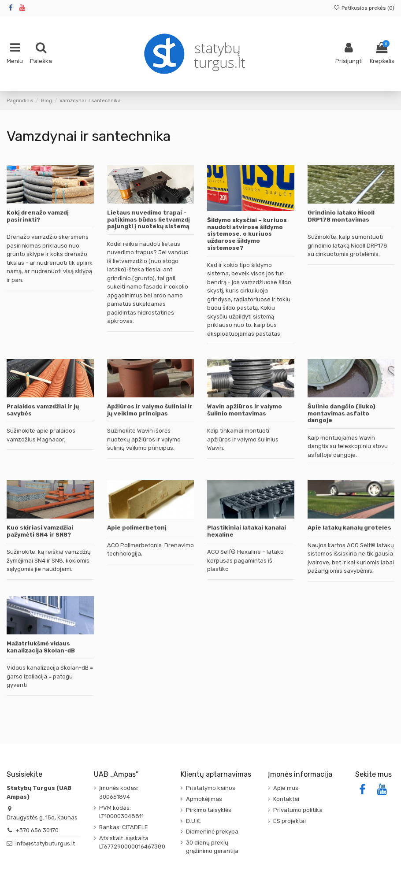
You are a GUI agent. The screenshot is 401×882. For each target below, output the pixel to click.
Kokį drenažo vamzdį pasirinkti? (38, 216)
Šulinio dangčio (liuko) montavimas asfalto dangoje (341, 413)
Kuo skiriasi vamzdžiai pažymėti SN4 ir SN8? (40, 531)
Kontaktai (286, 799)
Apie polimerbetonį (137, 527)
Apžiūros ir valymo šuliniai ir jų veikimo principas (150, 410)
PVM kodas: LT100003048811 (121, 812)
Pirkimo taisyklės (208, 810)
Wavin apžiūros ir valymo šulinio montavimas (244, 410)
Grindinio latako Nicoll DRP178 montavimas (341, 216)
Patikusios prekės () (364, 8)
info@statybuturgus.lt (45, 843)
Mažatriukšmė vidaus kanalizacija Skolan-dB (41, 647)
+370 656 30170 (37, 830)
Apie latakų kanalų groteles (349, 527)
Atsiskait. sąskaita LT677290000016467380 (132, 842)
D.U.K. (193, 821)
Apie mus (285, 788)
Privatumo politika (298, 810)
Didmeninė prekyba (212, 831)
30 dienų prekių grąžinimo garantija (212, 847)
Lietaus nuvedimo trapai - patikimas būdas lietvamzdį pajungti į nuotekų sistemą (148, 219)
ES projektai (289, 821)
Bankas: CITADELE (123, 827)
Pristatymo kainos (210, 788)
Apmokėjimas (204, 799)
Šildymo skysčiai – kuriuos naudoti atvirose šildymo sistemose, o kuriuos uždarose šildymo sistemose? (247, 234)
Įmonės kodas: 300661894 (118, 792)
